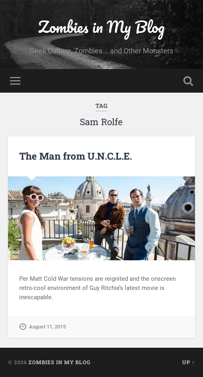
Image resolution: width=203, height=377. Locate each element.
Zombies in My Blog (101, 26)
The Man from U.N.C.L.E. (75, 156)
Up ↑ (188, 362)
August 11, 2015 (47, 327)
